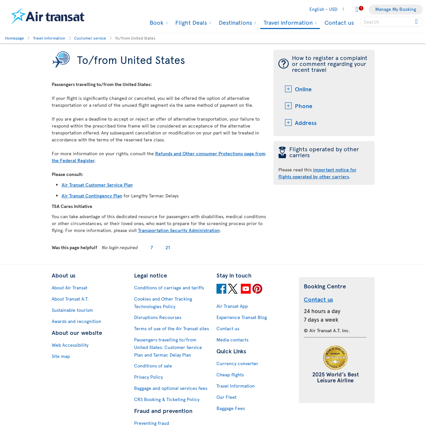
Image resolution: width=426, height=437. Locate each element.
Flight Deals (190, 22)
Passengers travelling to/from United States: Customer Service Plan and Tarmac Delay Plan (168, 347)
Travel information (287, 23)
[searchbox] (391, 22)
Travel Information (235, 386)
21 (167, 247)
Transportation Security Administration (179, 230)
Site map (61, 356)
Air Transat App (232, 306)
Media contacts (232, 339)
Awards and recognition (76, 321)
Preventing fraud (151, 423)
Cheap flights (230, 374)
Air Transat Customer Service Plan (97, 185)
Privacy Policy (148, 377)
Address (306, 122)
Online (303, 89)
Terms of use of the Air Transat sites (171, 328)
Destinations (234, 22)
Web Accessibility (70, 345)
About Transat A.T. (70, 299)
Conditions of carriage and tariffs (169, 287)
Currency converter (237, 363)
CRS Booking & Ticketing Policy (166, 399)
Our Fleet (226, 397)
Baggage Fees (230, 408)
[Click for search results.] (417, 22)
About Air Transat (69, 287)
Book (155, 22)
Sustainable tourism (72, 310)
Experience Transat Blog (241, 317)
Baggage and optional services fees (170, 388)
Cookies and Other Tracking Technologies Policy (163, 302)
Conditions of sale (153, 366)
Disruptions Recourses (157, 317)
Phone (303, 106)
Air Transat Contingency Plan (92, 195)
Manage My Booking (395, 9)
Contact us (339, 22)
